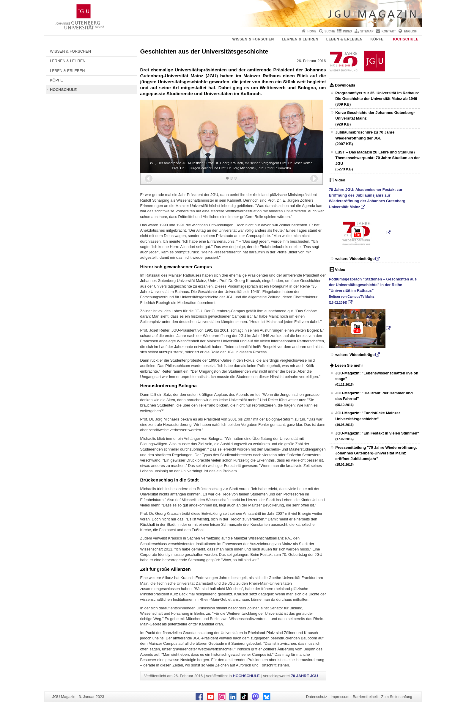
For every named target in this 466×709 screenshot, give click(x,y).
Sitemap (366, 31)
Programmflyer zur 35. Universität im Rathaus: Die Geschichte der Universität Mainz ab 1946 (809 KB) (377, 98)
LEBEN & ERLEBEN (344, 39)
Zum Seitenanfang (396, 696)
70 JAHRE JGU (304, 676)
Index (347, 31)
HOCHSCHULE (404, 39)
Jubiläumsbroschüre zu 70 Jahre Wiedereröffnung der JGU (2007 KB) (364, 138)
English (410, 31)
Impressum (339, 696)
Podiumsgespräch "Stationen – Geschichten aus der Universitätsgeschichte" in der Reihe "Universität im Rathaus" (373, 290)
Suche (330, 31)
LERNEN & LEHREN (300, 39)
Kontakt (389, 31)
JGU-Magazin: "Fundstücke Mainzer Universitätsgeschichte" (367, 418)
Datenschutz (316, 696)
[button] (148, 178)
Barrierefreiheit (365, 696)
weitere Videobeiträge (354, 258)
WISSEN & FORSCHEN (253, 39)
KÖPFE (377, 39)
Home (312, 31)
